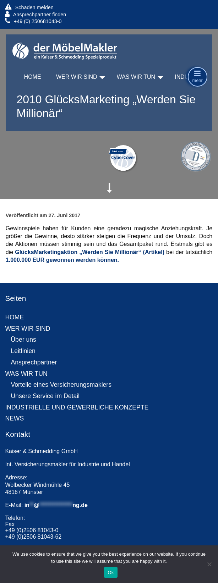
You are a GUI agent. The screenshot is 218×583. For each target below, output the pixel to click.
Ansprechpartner (34, 362)
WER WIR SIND (76, 77)
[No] (209, 564)
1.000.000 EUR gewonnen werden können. (62, 260)
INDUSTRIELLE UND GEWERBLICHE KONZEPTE (76, 407)
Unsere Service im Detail (45, 396)
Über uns (23, 339)
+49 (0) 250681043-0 (33, 21)
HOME (32, 77)
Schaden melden (29, 7)
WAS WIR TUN (136, 77)
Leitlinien (23, 350)
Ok (111, 572)
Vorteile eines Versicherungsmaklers (61, 384)
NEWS (14, 418)
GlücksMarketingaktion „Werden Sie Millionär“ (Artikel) (89, 252)
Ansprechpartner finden (35, 14)
